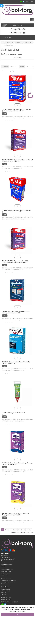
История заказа (5, 591)
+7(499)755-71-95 (6, 599)
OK (17, 614)
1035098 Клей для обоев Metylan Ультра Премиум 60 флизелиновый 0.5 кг (17, 463)
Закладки (3, 592)
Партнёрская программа (8, 582)
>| (30, 530)
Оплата (3, 562)
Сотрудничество (5, 557)
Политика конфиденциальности (10, 561)
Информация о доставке (7, 559)
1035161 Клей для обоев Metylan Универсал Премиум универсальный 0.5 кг (15, 514)
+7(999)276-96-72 (6, 597)
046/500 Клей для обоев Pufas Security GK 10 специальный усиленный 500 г (16, 312)
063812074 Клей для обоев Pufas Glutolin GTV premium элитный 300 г (16, 362)
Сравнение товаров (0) (8, 71)
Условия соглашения (6, 564)
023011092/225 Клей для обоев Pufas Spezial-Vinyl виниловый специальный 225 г (17, 160)
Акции (3, 583)
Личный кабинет (5, 589)
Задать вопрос (17, 25)
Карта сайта (4, 575)
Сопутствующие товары (14, 42)
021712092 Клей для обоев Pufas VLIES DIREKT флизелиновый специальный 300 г (16, 110)
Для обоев (28, 42)
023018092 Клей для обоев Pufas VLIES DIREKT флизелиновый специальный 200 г (16, 211)
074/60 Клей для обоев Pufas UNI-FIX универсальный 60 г (13, 413)
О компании (4, 555)
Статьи (3, 566)
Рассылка (3, 594)
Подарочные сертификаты (8, 580)
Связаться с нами (6, 571)
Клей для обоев (8, 45)
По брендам (17, 58)
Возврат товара (5, 573)
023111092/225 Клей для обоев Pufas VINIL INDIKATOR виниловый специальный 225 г (15, 261)
